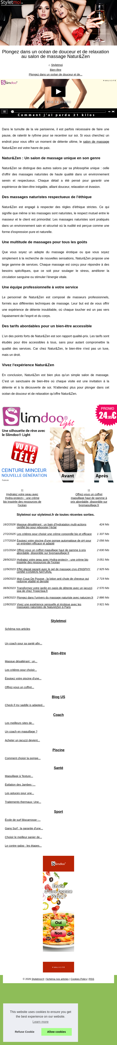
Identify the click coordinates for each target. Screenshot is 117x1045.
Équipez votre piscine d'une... (23, 678)
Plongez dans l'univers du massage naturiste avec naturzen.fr (55, 597)
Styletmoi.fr (38, 979)
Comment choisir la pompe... (23, 758)
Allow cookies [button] (56, 1031)
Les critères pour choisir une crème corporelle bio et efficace (54, 534)
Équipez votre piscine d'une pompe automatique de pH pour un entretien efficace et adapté (54, 542)
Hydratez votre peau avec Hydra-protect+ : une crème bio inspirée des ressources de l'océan (22, 500)
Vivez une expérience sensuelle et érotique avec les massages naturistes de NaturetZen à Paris (49, 606)
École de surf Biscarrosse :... (23, 819)
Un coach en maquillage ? (21, 731)
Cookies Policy (79, 979)
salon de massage (96, 141)
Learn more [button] (41, 1021)
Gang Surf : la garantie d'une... (24, 828)
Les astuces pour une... (19, 793)
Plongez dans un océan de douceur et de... (55, 74)
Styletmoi (57, 65)
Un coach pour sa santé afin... (23, 643)
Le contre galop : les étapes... (23, 845)
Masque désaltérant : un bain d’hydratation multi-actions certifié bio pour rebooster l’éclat (51, 526)
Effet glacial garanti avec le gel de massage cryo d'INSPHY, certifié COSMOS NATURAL (54, 570)
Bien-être (55, 69)
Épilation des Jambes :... (20, 784)
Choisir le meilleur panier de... (23, 837)
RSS (91, 979)
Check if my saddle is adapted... (25, 705)
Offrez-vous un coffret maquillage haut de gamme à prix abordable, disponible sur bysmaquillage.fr (89, 500)
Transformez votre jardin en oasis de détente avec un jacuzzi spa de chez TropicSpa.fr (54, 589)
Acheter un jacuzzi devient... (22, 740)
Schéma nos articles (17, 628)
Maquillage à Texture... (19, 776)
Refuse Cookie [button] (24, 1031)
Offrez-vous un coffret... (19, 687)
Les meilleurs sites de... (19, 723)
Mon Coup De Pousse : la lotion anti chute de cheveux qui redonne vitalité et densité (53, 580)
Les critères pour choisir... (21, 669)
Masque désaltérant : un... (21, 661)
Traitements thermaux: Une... (23, 801)
